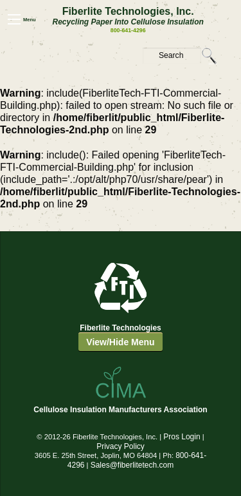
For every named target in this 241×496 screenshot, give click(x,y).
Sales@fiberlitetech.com (132, 465)
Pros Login (181, 436)
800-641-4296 (128, 30)
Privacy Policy (120, 446)
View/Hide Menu (120, 342)
